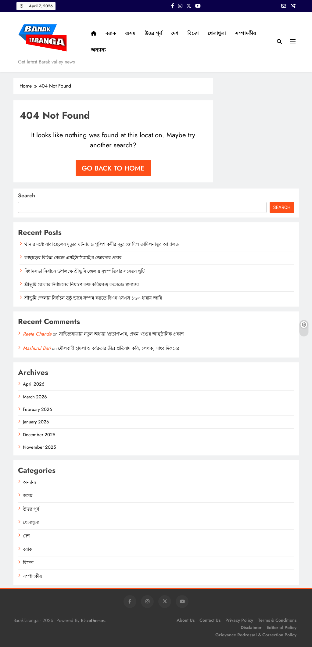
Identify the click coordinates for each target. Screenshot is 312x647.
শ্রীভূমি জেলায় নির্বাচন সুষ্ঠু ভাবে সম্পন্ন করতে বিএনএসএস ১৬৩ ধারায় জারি (93, 298)
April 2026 (34, 384)
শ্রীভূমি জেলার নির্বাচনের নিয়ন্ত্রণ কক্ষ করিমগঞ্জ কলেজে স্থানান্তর (81, 284)
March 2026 (35, 397)
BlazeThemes (93, 620)
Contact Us (210, 620)
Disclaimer (251, 627)
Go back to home (113, 168)
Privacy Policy (239, 620)
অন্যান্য (98, 49)
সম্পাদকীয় (245, 33)
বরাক (111, 33)
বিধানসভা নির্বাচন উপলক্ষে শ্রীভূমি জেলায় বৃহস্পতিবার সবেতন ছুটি (84, 271)
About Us (186, 620)
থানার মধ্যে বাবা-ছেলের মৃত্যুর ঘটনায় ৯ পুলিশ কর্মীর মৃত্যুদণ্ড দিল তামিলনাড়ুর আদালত (101, 244)
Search (26, 195)
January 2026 (36, 422)
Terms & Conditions (277, 620)
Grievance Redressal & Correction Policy (255, 635)
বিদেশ (193, 33)
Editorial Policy (281, 627)
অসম (130, 33)
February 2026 (37, 409)
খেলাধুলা (217, 33)
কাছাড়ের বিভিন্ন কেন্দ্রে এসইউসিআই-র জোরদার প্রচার (72, 257)
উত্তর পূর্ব (153, 33)
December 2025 (39, 434)
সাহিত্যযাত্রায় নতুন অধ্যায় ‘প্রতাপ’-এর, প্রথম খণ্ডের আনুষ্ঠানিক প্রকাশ (121, 334)
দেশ (174, 33)
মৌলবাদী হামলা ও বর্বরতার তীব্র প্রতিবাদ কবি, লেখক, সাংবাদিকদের (118, 348)
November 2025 (39, 447)
